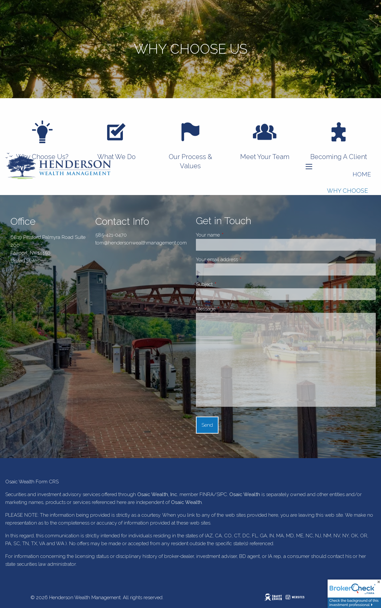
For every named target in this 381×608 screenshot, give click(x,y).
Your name (231, 235)
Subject (227, 284)
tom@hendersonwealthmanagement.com (141, 243)
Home (361, 174)
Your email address (240, 259)
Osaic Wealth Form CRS (32, 482)
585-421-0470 (111, 235)
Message (229, 309)
